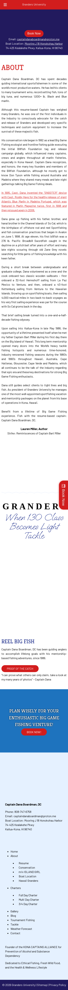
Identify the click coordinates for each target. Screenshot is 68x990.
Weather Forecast (21, 928)
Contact (15, 933)
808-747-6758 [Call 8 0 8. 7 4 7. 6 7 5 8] (23, 811)
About (14, 855)
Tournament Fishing (23, 920)
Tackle (14, 924)
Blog (13, 915)
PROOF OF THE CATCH (20, 668)
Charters (16, 888)
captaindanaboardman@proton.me (38, 39)
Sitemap (42, 985)
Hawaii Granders (28, 880)
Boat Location (27, 876)
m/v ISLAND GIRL (29, 872)
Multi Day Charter (29, 899)
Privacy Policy (57, 985)
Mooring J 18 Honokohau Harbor (44, 43)
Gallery (14, 911)
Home (14, 851)
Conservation (27, 867)
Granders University (34, 4)
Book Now (34, 33)
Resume (24, 863)
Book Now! (34, 732)
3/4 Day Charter (28, 904)
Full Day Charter (28, 895)
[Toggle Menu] (5, 4)
